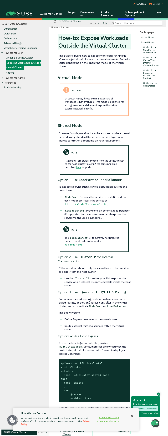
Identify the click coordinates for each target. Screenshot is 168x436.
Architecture (10, 38)
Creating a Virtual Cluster (19, 57)
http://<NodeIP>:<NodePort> (86, 204)
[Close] (132, 416)
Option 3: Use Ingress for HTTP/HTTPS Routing (149, 74)
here (78, 167)
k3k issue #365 (73, 244)
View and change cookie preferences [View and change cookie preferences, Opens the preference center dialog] (109, 419)
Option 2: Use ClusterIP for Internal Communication (151, 61)
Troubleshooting (12, 87)
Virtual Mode (147, 37)
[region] (76, 419)
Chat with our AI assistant (146, 408)
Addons (10, 72)
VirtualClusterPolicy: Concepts (20, 47)
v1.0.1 (93, 23)
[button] (12, 420)
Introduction (10, 28)
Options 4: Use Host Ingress (150, 84)
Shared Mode (147, 42)
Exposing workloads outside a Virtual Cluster (23, 65)
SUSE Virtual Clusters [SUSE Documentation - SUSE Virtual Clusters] (70, 21)
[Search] (138, 23)
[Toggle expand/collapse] (2, 53)
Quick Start (10, 33)
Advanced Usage (13, 43)
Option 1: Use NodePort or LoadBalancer (150, 50)
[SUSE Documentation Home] (55, 21)
